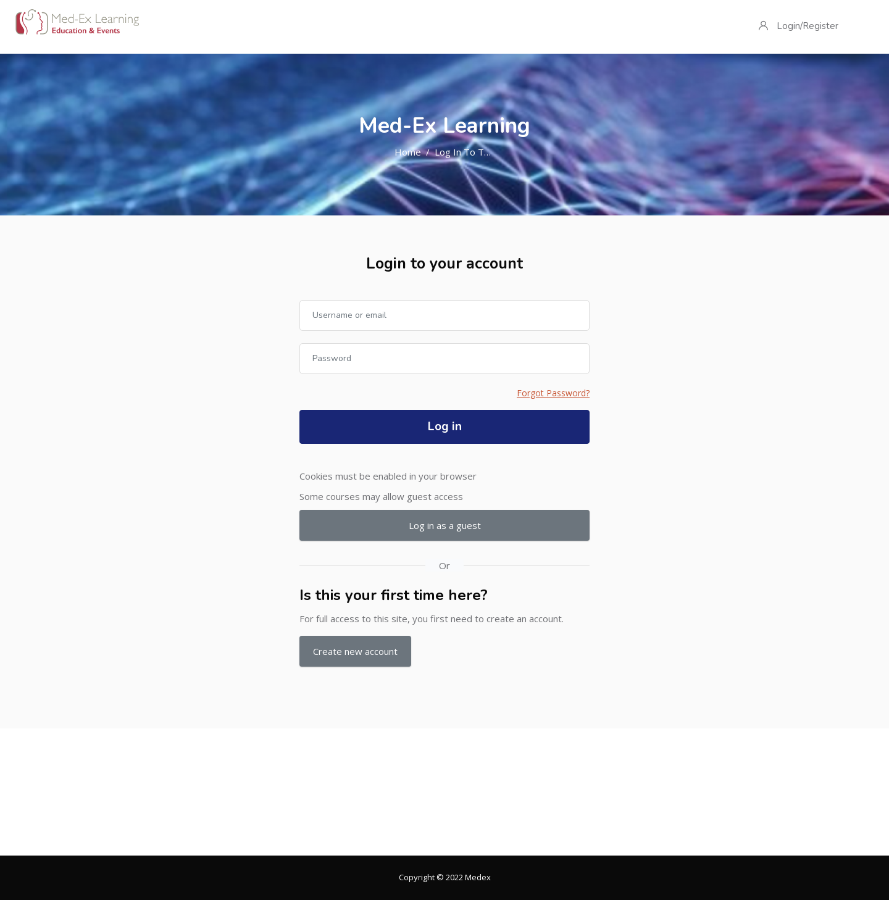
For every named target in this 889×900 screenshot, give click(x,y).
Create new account (355, 651)
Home (407, 152)
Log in (445, 427)
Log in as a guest (445, 525)
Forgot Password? (553, 393)
